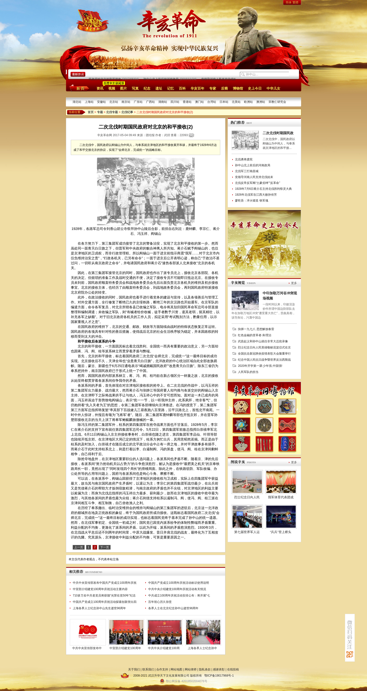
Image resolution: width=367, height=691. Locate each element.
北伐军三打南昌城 (246, 171)
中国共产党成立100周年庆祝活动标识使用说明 (178, 582)
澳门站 (199, 102)
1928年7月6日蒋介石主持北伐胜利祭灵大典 (263, 189)
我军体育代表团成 (281, 497)
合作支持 (162, 669)
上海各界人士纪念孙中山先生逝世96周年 (99, 608)
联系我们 (148, 669)
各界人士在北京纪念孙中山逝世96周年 (173, 608)
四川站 (175, 102)
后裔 (224, 88)
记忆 (170, 88)
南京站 (126, 102)
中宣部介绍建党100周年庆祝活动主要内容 (100, 589)
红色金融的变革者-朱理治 (254, 335)
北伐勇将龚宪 (244, 159)
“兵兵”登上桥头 (280, 532)
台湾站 (211, 102)
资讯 (100, 88)
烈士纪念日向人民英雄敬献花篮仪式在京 (264, 347)
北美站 (236, 102)
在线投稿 (233, 669)
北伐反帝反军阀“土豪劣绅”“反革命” (257, 183)
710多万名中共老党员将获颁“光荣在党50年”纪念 (104, 595)
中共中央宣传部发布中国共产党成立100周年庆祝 (104, 582)
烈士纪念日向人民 (247, 497)
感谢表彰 (219, 669)
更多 (294, 283)
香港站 (187, 102)
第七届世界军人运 (247, 532)
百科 (182, 88)
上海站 (89, 102)
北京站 (113, 102)
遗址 (158, 88)
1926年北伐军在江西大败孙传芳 (256, 194)
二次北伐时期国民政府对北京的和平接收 (95, 79)
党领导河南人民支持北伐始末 (221, 79)
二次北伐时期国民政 (278, 133)
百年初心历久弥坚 (160, 602)
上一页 (78, 547)
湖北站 (77, 102)
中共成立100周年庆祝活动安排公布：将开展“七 (179, 595)
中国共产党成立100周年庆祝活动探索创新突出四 (104, 602)
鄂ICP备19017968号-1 (219, 675)
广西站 (150, 102)
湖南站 (162, 102)
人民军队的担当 (248, 372)
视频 (111, 88)
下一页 (104, 547)
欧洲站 (248, 102)
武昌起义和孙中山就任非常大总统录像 (263, 341)
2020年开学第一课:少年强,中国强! (260, 366)
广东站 (138, 102)
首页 (78, 88)
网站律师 (190, 669)
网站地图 (176, 669)
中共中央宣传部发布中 (87, 648)
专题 (100, 112)
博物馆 (238, 88)
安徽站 (101, 102)
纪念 (147, 88)
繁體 (295, 2)
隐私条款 (205, 669)
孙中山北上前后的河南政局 (162, 79)
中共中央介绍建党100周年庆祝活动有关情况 (177, 589)
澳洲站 (260, 102)
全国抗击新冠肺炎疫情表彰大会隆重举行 (264, 353)
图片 (123, 88)
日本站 (224, 102)
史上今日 (255, 88)
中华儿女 (273, 88)
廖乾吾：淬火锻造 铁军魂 (251, 200)
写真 (135, 88)
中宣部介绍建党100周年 (125, 648)
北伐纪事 (127, 112)
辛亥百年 (197, 88)
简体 (289, 2)
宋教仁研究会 (277, 102)
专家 (212, 88)
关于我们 (134, 669)
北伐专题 (112, 112)
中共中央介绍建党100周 (163, 648)
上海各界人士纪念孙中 (202, 648)
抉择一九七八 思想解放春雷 (256, 329)
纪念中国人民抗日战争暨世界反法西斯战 (264, 359)
